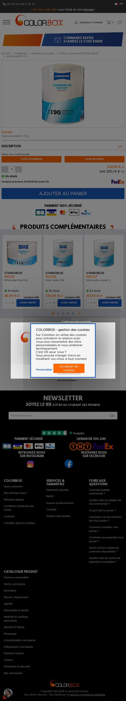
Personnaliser (44, 369)
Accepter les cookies (69, 368)
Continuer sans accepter (76, 321)
